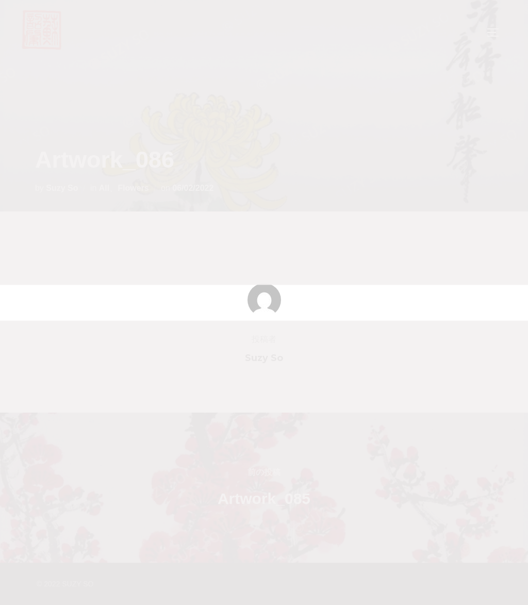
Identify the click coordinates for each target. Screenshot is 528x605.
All (104, 188)
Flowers (133, 188)
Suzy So (62, 188)
